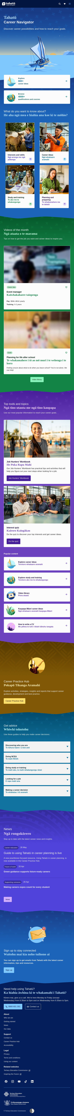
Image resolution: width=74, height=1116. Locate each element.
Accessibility (8, 1045)
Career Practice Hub (14, 701)
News (8, 899)
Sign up (9, 970)
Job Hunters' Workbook (19, 478)
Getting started (9, 1021)
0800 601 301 (13, 1007)
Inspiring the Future (12, 1074)
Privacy (7, 1054)
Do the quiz (13, 541)
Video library (37, 379)
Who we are (8, 1018)
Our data (7, 1029)
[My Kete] (64, 4)
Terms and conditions (12, 1058)
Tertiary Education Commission (17, 1070)
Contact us (33, 1007)
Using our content (11, 1061)
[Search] (59, 4)
